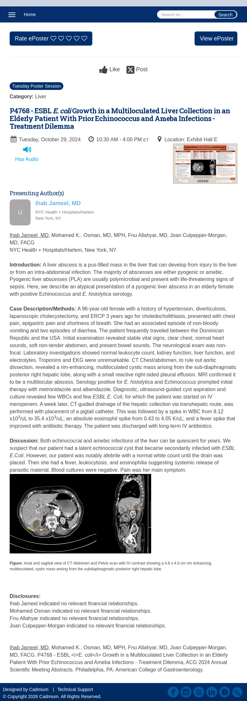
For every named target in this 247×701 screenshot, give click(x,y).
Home (30, 14)
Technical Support (75, 689)
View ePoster (217, 38)
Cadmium (39, 689)
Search (225, 14)
